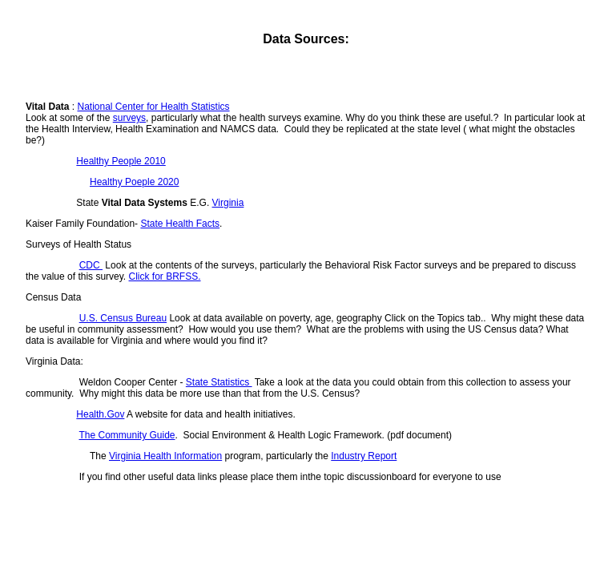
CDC (91, 265)
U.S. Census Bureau (123, 318)
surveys (129, 117)
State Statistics (219, 382)
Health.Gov (100, 414)
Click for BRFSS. (165, 276)
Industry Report (364, 456)
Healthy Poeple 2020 (134, 182)
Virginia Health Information (165, 456)
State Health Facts (179, 223)
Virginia (228, 202)
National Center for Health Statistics (153, 106)
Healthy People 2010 (120, 161)
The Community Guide (127, 435)
